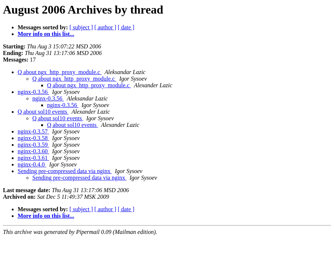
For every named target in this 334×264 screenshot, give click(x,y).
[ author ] (105, 27)
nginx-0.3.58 (33, 138)
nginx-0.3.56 (33, 92)
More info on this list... (46, 34)
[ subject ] (81, 27)
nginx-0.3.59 (33, 145)
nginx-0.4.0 (32, 164)
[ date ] (126, 27)
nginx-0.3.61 (33, 158)
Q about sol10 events (43, 112)
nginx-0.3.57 (33, 131)
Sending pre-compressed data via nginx (65, 171)
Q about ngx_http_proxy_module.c (59, 72)
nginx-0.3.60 (33, 151)
